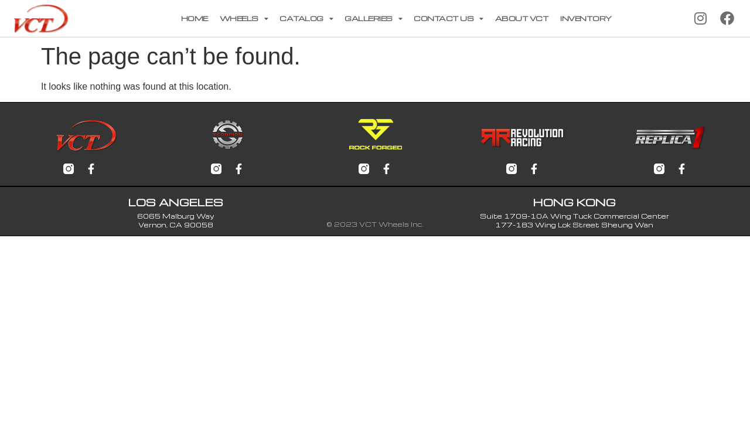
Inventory (586, 18)
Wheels (244, 18)
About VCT (522, 18)
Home (194, 18)
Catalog (306, 18)
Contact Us (448, 18)
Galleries (373, 18)
